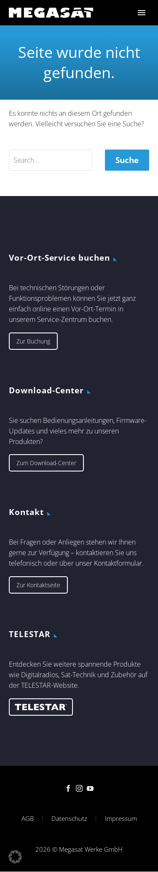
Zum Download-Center (46, 463)
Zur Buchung (33, 341)
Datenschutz (69, 818)
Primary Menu (141, 12)
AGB (27, 818)
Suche (127, 160)
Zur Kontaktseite (38, 585)
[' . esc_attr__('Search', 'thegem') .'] (50, 160)
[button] (15, 857)
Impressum (121, 818)
